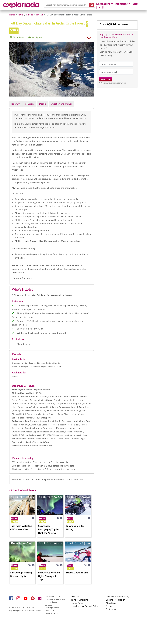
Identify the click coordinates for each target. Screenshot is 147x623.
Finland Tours (27, 490)
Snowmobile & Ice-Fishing (75, 528)
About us (75, 596)
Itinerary (15, 103)
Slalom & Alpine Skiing (77, 573)
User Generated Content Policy (84, 606)
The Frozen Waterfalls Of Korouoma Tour (21, 528)
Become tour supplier (115, 600)
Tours (20, 14)
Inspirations (121, 3)
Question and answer (61, 103)
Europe (29, 14)
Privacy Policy (77, 603)
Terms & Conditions (79, 600)
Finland (39, 14)
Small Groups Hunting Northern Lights (21, 574)
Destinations (103, 3)
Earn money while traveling (117, 596)
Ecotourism (111, 609)
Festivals (109, 606)
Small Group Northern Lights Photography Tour (49, 576)
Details (42, 103)
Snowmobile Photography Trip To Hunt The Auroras (48, 530)
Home (12, 14)
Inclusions (29, 103)
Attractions (111, 603)
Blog (134, 3)
